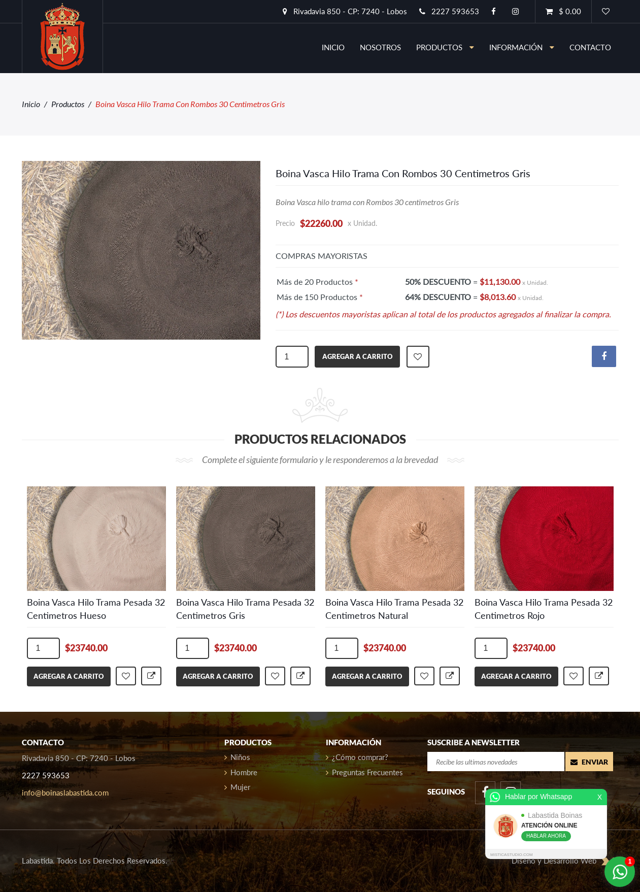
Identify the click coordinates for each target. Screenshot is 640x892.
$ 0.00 (563, 11)
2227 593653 (449, 11)
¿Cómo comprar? (357, 757)
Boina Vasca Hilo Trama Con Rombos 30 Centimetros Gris (403, 173)
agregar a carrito (357, 356)
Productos (445, 47)
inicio (333, 47)
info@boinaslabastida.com (65, 792)
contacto (590, 47)
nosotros (380, 47)
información (521, 47)
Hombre (240, 772)
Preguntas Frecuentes (364, 772)
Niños (237, 757)
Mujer (237, 786)
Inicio (31, 104)
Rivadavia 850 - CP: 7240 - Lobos (345, 11)
